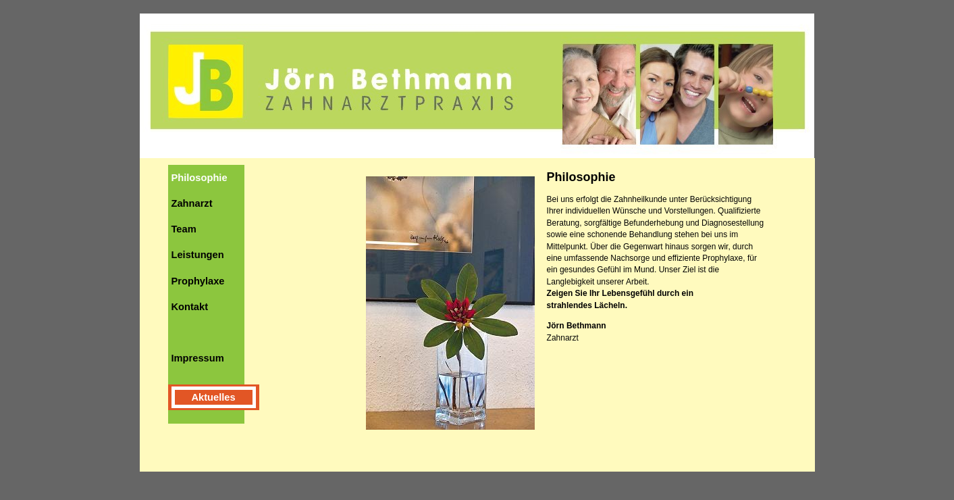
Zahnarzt (192, 203)
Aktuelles (214, 397)
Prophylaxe (198, 281)
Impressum (197, 358)
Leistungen (197, 254)
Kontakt (190, 306)
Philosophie (199, 177)
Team (183, 229)
